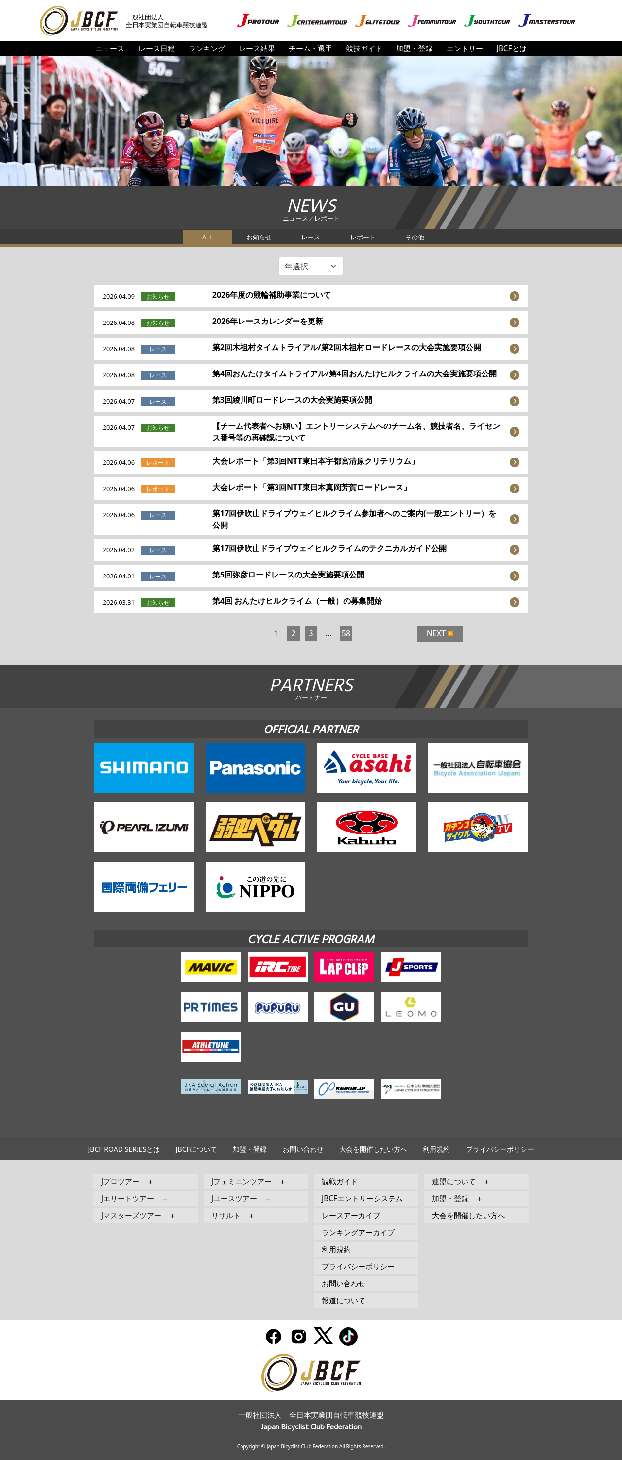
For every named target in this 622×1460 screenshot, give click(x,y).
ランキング (207, 48)
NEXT (436, 633)
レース (310, 237)
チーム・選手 (310, 48)
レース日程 (156, 48)
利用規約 (436, 1149)
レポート (363, 237)
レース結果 (257, 48)
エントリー (465, 48)
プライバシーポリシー (500, 1149)
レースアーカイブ (351, 1215)
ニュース (109, 48)
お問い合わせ (303, 1149)
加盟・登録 (414, 48)
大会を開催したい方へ (373, 1149)
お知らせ (259, 237)
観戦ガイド (340, 1181)
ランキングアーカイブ (358, 1232)
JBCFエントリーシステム (362, 1198)
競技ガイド (364, 48)
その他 (414, 237)
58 (346, 633)
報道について (343, 1300)
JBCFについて (196, 1149)
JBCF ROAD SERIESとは (124, 1149)
